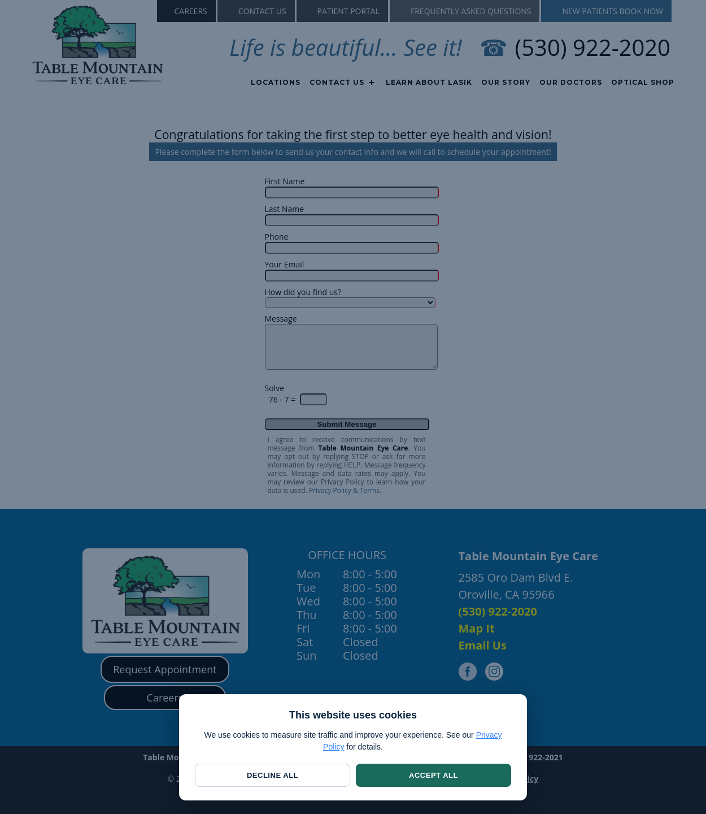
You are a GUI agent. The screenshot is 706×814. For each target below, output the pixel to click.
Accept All (433, 775)
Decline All (272, 775)
